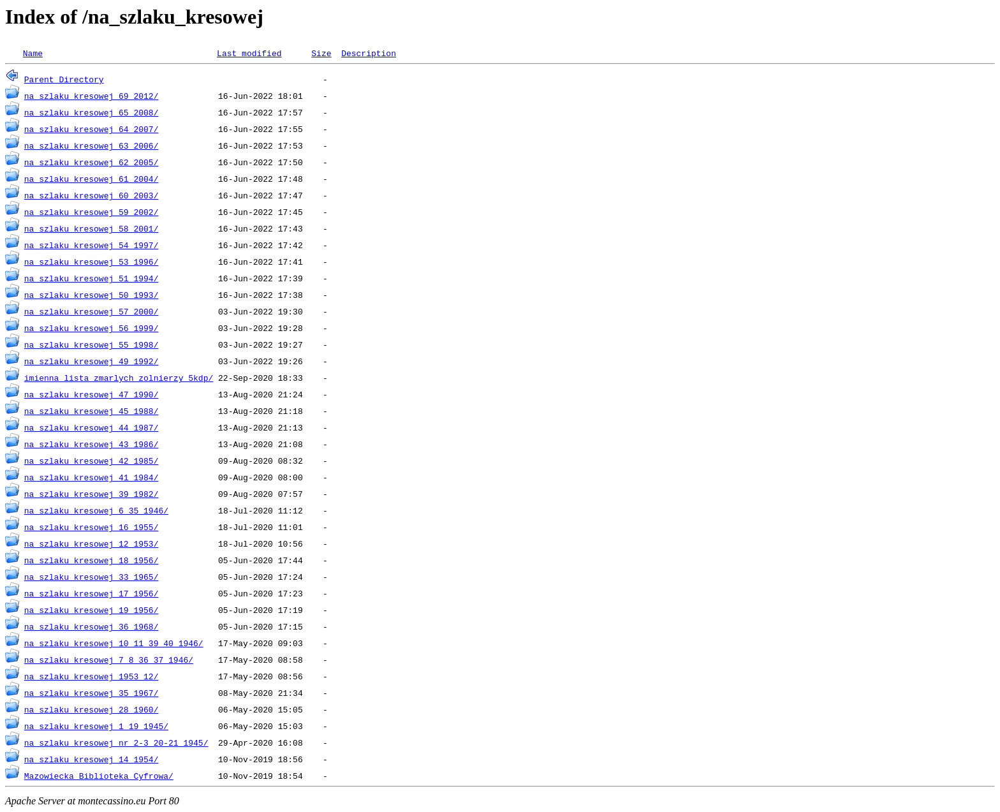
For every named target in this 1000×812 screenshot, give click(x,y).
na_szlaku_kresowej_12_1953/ (91, 543)
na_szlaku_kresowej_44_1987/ (91, 427)
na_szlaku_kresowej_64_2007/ (91, 129)
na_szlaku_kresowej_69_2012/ (91, 95)
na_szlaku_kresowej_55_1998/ (91, 344)
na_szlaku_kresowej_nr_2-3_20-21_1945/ (116, 742)
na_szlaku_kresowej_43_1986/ (91, 444)
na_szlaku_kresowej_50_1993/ (91, 294)
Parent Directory (64, 79)
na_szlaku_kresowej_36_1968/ (91, 626)
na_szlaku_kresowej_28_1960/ (91, 709)
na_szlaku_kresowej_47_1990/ (91, 394)
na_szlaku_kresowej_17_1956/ (91, 593)
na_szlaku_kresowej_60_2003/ (91, 195)
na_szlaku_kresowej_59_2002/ (91, 212)
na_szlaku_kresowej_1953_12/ (91, 676)
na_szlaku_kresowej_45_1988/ (91, 411)
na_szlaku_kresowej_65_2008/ (91, 112)
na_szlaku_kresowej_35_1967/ (91, 692)
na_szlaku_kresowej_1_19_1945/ (96, 726)
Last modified (249, 53)
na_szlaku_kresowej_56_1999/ (91, 328)
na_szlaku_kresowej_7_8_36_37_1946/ (108, 659)
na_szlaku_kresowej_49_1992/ (91, 361)
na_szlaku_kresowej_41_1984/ (91, 477)
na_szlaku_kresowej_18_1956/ (91, 560)
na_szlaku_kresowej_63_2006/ (91, 145)
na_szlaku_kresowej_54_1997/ (91, 245)
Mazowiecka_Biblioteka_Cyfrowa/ (98, 775)
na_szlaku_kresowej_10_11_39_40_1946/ (113, 643)
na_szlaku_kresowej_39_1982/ (91, 493)
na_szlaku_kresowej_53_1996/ (91, 261)
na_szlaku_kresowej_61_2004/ (91, 178)
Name (33, 53)
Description (368, 53)
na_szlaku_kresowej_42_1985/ (91, 460)
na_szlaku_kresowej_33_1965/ (91, 576)
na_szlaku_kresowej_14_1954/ (91, 759)
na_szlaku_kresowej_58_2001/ (91, 228)
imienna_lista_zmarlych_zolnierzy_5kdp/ (118, 377)
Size (321, 53)
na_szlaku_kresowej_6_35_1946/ (96, 510)
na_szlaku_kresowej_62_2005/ (91, 162)
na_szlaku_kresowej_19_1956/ (91, 610)
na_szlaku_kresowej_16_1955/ (91, 527)
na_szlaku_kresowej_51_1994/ (91, 278)
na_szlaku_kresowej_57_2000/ (91, 311)
